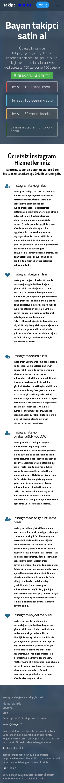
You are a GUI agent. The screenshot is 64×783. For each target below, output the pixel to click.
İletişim (49, 775)
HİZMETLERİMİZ (12, 704)
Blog (5, 713)
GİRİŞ (43, 5)
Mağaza (7, 738)
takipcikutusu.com (35, 718)
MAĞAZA (8, 708)
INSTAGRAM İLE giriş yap (32, 75)
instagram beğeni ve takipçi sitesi (23, 697)
